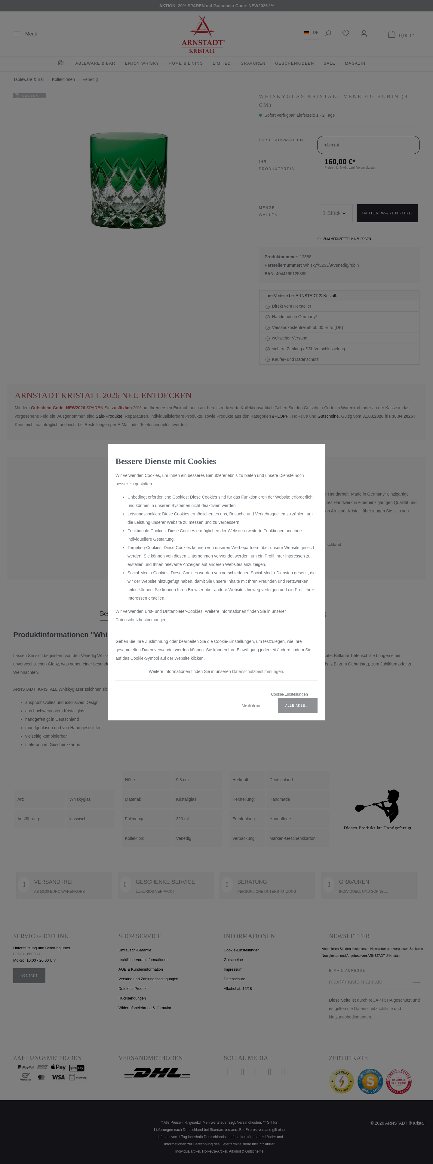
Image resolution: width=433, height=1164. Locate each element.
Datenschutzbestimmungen (257, 671)
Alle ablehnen (251, 705)
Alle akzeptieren (301, 705)
